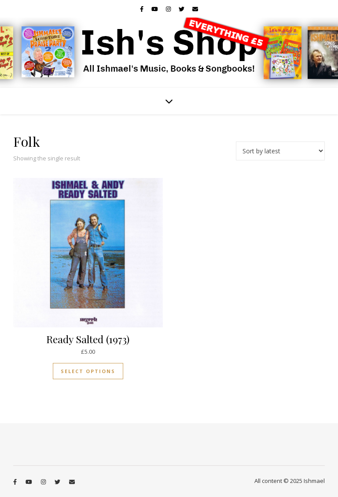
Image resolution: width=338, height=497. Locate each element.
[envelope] (195, 9)
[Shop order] (280, 150)
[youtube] (155, 9)
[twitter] (182, 9)
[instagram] (169, 9)
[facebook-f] (142, 9)
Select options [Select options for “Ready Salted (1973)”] (88, 371)
